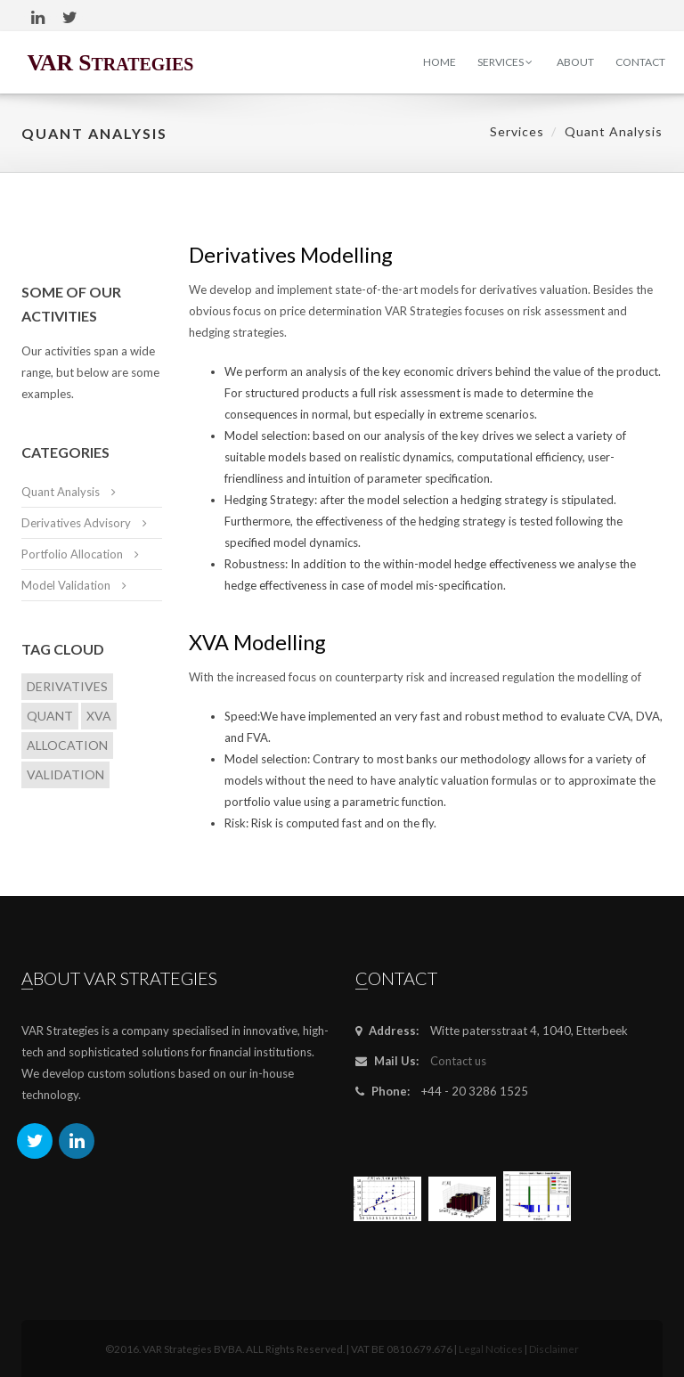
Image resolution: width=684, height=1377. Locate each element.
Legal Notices (491, 1348)
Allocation (67, 745)
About (575, 62)
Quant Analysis (60, 492)
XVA (98, 715)
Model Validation (65, 585)
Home (439, 62)
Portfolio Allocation (72, 554)
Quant (50, 715)
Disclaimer (554, 1348)
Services (505, 62)
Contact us (458, 1061)
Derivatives (67, 686)
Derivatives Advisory (76, 523)
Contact (640, 62)
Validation (65, 774)
